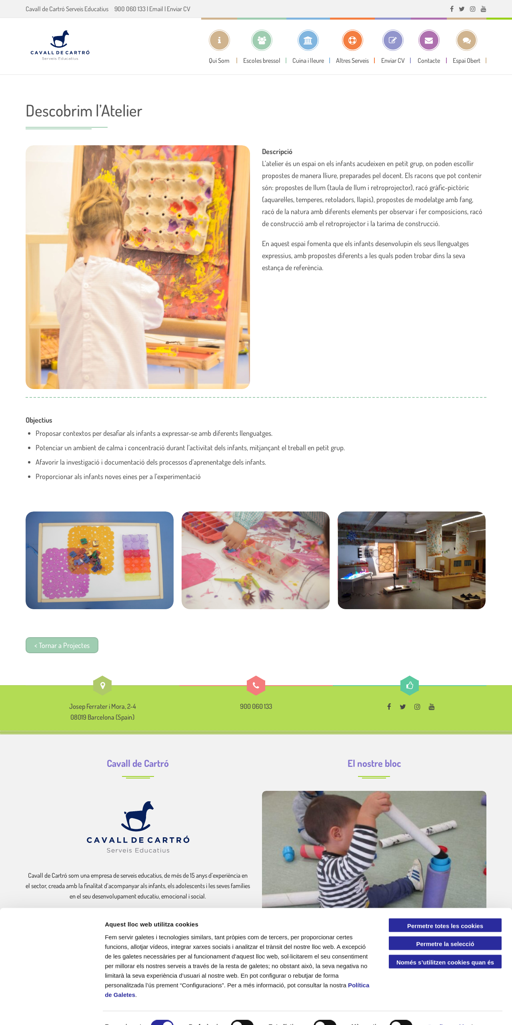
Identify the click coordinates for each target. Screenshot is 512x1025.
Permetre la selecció (445, 926)
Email (156, 9)
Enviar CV (178, 9)
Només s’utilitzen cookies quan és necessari (445, 946)
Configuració (446, 1009)
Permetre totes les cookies (445, 908)
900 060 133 (130, 9)
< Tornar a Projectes (62, 645)
